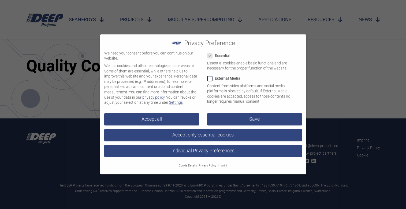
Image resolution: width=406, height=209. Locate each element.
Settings (176, 100)
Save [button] (254, 116)
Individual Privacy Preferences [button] (203, 148)
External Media (225, 76)
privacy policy (153, 94)
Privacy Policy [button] (207, 163)
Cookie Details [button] (188, 163)
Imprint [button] (222, 163)
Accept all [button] (151, 116)
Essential (220, 53)
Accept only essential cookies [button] (203, 132)
